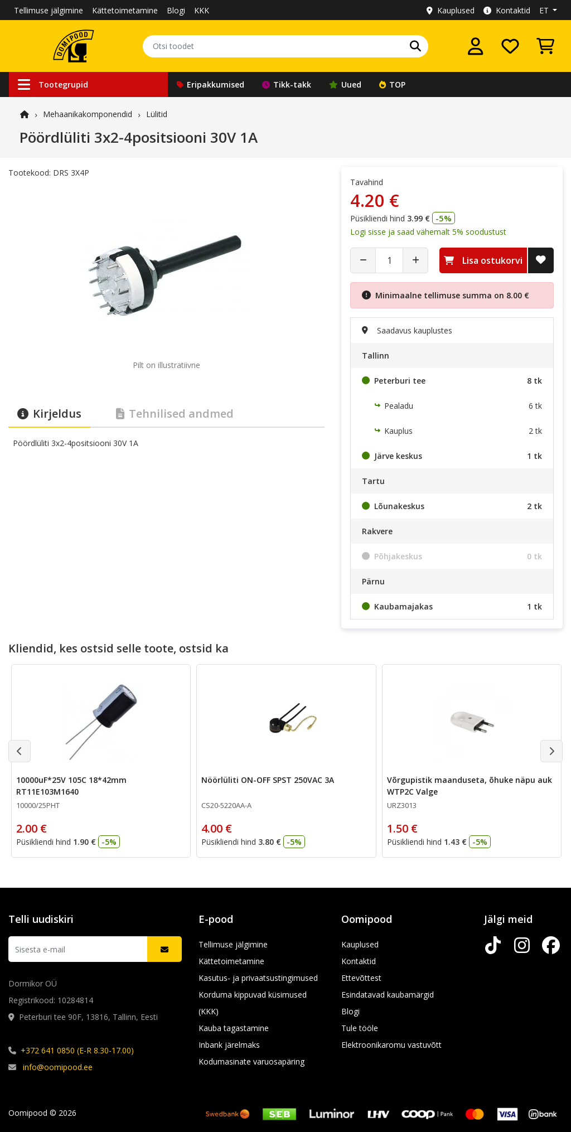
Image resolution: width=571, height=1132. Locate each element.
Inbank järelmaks (229, 1044)
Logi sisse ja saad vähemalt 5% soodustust (428, 231)
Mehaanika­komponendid (87, 114)
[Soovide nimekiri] (510, 46)
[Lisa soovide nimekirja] (541, 260)
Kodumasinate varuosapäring (251, 1061)
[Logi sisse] (475, 46)
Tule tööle (359, 1028)
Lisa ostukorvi (483, 260)
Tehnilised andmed (175, 413)
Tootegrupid (53, 84)
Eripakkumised (210, 84)
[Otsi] (415, 46)
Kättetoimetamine (125, 10)
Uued (345, 84)
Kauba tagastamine (234, 1028)
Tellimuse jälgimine (48, 10)
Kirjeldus (49, 413)
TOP (392, 84)
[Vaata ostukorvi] (545, 46)
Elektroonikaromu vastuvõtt (391, 1044)
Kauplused (451, 10)
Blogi (176, 10)
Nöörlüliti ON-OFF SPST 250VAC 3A (267, 780)
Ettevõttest (361, 978)
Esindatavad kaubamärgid (387, 994)
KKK (201, 10)
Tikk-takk (286, 84)
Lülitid (156, 114)
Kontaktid (506, 10)
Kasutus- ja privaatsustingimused (258, 978)
